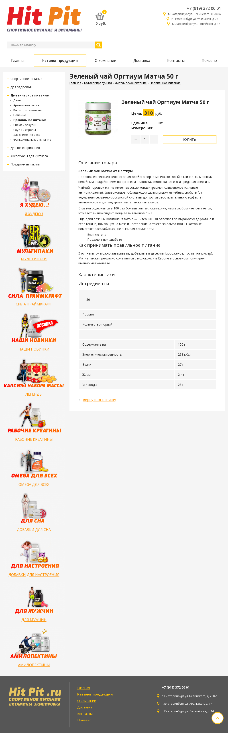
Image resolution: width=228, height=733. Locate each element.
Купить (189, 139)
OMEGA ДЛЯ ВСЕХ (33, 484)
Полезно (209, 60)
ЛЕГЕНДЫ (34, 394)
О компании (105, 60)
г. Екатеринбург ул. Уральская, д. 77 (196, 19)
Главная (18, 60)
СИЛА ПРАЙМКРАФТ (34, 304)
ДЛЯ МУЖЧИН (34, 619)
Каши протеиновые (27, 110)
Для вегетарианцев (25, 148)
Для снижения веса (26, 135)
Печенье (19, 115)
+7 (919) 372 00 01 (204, 8)
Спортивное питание (26, 79)
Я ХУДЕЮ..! (34, 213)
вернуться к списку (99, 399)
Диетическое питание (29, 95)
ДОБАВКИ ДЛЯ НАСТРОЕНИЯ (33, 574)
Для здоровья (21, 87)
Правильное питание (30, 120)
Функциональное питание (32, 140)
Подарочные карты (25, 164)
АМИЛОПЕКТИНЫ (34, 664)
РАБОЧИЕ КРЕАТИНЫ (34, 439)
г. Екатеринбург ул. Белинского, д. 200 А (194, 14)
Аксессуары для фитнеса (29, 156)
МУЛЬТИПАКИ (34, 259)
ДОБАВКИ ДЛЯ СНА (34, 529)
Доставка (141, 60)
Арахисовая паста (26, 105)
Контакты (176, 60)
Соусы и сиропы (24, 130)
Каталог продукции (60, 60)
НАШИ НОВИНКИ (33, 349)
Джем (17, 100)
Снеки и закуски (24, 125)
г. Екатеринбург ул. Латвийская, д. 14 (196, 24)
